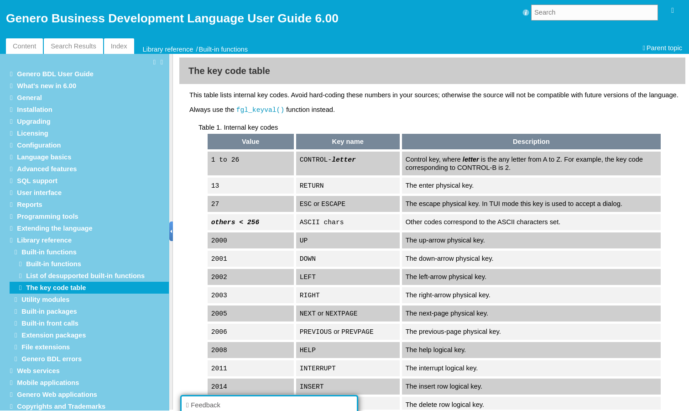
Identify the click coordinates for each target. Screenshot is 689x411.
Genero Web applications (57, 394)
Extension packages (53, 335)
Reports (29, 204)
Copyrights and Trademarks (61, 406)
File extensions (45, 347)
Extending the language (54, 228)
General (29, 97)
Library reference (168, 49)
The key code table (56, 287)
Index (119, 46)
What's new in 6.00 (46, 86)
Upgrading (33, 121)
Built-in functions (223, 49)
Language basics (44, 157)
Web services (38, 370)
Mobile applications (48, 382)
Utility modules (45, 299)
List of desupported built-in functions (85, 275)
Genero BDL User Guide (55, 74)
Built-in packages (49, 311)
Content (24, 46)
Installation (34, 109)
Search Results (73, 46)
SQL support (37, 180)
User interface (39, 192)
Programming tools (47, 216)
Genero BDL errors (51, 359)
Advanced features (47, 169)
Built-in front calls (49, 323)
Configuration (39, 145)
